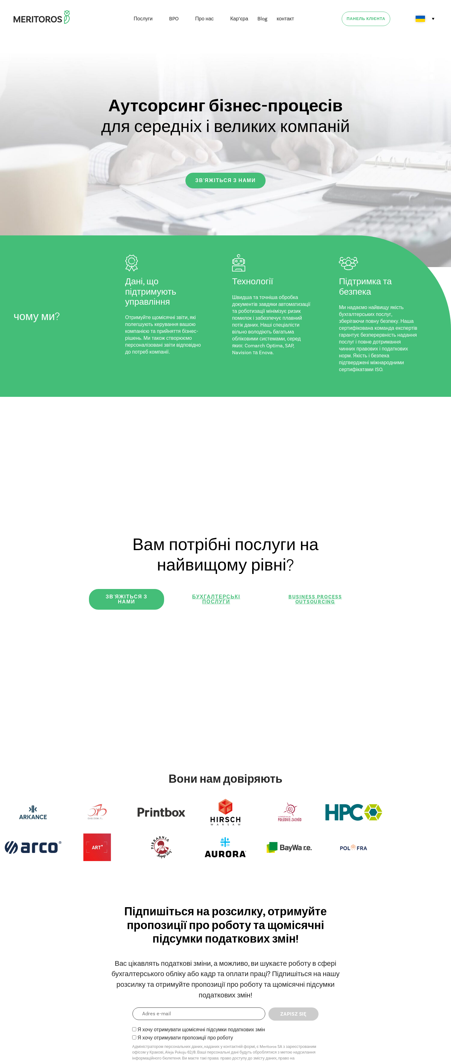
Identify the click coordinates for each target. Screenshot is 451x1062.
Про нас (204, 19)
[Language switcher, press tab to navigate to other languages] (425, 19)
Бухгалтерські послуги (216, 599)
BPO (174, 19)
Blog (262, 19)
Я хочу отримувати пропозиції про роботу (185, 1038)
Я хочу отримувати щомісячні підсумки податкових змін (201, 1030)
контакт (285, 19)
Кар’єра (239, 19)
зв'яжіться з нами (225, 180)
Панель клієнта (366, 18)
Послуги (143, 19)
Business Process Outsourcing (315, 599)
